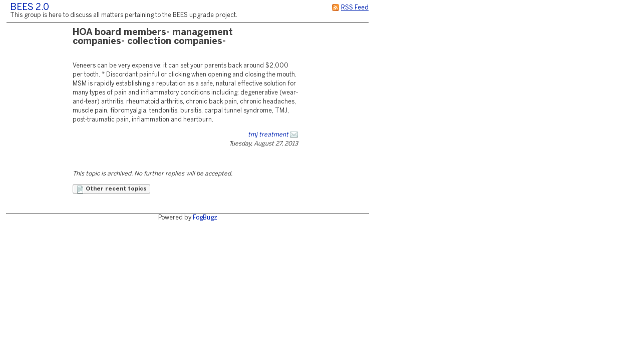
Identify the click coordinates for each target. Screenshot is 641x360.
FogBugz (205, 217)
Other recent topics (111, 190)
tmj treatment (268, 135)
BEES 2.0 (29, 8)
